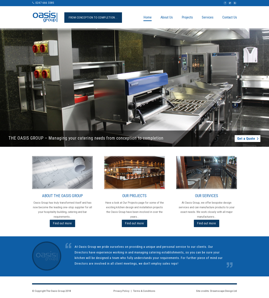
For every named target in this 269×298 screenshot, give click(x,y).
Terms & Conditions (144, 291)
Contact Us (229, 17)
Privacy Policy (121, 291)
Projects (187, 17)
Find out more (62, 223)
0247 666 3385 (45, 2)
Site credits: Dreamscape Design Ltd (216, 291)
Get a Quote (246, 141)
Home (147, 17)
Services (207, 17)
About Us (167, 17)
